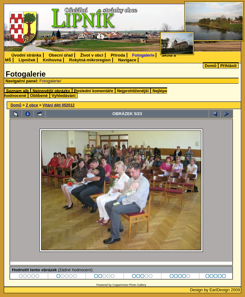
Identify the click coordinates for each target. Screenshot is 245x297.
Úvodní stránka (26, 55)
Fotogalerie (143, 55)
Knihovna (52, 60)
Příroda (118, 55)
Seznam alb (17, 90)
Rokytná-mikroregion (90, 60)
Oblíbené (39, 95)
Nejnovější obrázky (51, 90)
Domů (211, 65)
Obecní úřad (61, 55)
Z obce (32, 105)
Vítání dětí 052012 (58, 105)
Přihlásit (228, 65)
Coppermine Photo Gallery (129, 285)
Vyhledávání (64, 95)
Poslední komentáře (93, 90)
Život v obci (91, 55)
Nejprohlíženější (133, 90)
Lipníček (27, 60)
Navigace (127, 60)
